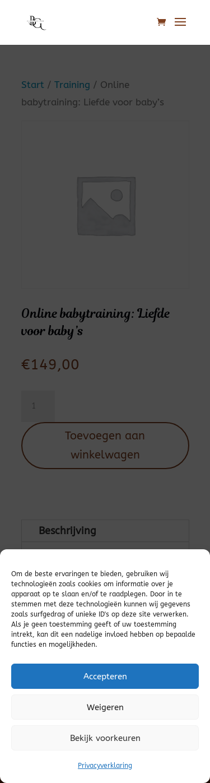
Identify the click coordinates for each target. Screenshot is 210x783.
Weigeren (105, 707)
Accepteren (105, 676)
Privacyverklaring (105, 766)
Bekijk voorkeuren (105, 738)
